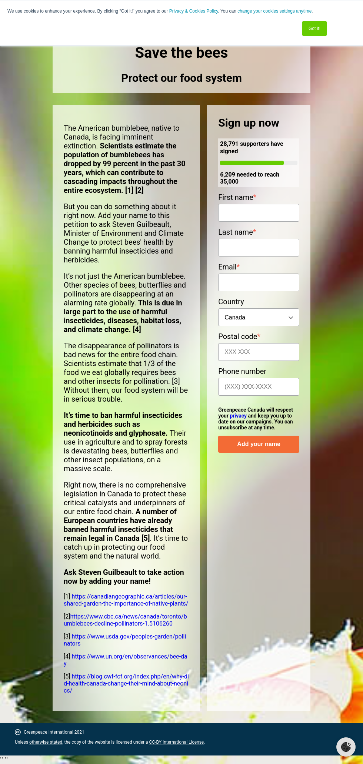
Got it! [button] (314, 28)
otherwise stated (45, 742)
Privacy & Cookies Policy (193, 11)
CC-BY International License (176, 742)
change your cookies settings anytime (274, 11)
